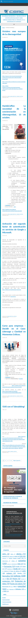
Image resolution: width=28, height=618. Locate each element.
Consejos (18, 96)
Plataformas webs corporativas (16, 616)
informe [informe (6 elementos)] (7, 571)
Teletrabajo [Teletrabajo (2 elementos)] (12, 589)
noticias (16, 97)
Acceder (4, 597)
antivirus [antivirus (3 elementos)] (11, 556)
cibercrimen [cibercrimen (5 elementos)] (6, 561)
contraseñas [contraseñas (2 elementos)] (14, 564)
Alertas (8, 96)
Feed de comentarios (6, 602)
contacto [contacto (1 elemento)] (9, 564)
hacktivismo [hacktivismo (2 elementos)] (10, 569)
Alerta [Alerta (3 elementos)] (13, 554)
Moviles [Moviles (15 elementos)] (21, 573)
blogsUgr (14, 613)
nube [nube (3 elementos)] (4, 579)
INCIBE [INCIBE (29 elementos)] (17, 569)
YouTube (21, 379)
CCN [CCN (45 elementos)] (23, 556)
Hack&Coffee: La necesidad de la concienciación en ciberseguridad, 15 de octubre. (14, 112)
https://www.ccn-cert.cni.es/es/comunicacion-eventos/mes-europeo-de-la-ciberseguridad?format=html (12, 78)
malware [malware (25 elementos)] (11, 573)
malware (13, 452)
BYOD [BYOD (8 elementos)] (17, 556)
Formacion (11, 215)
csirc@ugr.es (13, 296)
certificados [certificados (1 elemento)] (5, 558)
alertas (10, 97)
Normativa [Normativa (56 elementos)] (7, 576)
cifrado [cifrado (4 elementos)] (14, 561)
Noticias (21, 96)
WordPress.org (5, 604)
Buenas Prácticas (13, 96)
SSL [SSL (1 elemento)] (8, 589)
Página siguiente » (17, 460)
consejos (13, 97)
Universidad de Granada (12, 8)
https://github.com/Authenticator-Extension (11, 290)
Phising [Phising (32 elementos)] (16, 579)
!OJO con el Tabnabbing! (13, 406)
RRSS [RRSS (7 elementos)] (16, 586)
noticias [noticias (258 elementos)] (20, 576)
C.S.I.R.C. (8, 616)
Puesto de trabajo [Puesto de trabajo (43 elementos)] (18, 584)
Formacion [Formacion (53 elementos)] (9, 567)
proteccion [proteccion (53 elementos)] (8, 581)
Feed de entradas (6, 600)
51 (11, 460)
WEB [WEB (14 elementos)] (6, 591)
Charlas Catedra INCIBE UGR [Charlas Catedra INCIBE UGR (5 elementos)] (17, 558)
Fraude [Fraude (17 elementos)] (18, 567)
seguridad (20, 97)
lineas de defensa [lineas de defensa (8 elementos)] (16, 571)
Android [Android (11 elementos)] (5, 556)
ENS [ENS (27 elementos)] (20, 564)
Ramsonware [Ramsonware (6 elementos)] (6, 586)
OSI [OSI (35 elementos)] (9, 579)
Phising (16, 452)
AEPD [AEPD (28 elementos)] (5, 554)
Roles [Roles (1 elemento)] (11, 586)
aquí (15, 207)
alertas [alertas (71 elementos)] (21, 554)
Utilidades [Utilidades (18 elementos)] (19, 589)
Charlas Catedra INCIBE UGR (17, 397)
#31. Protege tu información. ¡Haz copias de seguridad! (13, 490)
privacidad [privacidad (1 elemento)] (23, 579)
